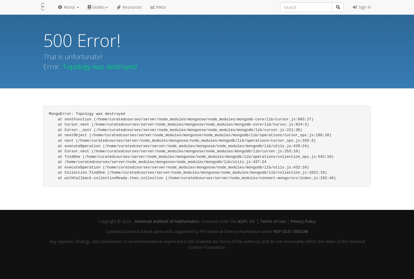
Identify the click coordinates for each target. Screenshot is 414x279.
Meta (158, 7)
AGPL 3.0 (246, 221)
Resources (129, 7)
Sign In (361, 7)
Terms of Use (273, 221)
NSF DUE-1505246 (290, 231)
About (68, 7)
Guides (98, 7)
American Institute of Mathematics (167, 221)
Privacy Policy (303, 221)
